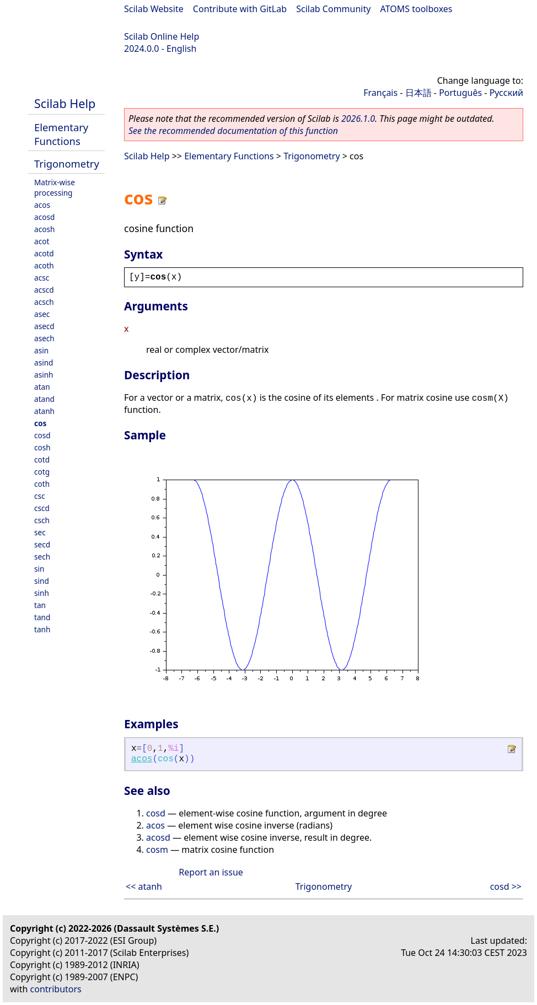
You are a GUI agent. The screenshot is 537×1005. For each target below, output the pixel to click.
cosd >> (506, 886)
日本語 (418, 93)
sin (39, 568)
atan (42, 386)
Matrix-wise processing (54, 187)
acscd (44, 289)
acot (41, 241)
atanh (44, 411)
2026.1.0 (358, 118)
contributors (56, 989)
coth (42, 484)
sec (40, 532)
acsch (44, 302)
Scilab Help (64, 103)
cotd (42, 459)
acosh (44, 229)
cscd (42, 508)
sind (41, 581)
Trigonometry (66, 163)
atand (44, 399)
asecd (44, 326)
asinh (43, 374)
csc (39, 496)
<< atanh (144, 886)
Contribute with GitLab (240, 9)
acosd (44, 217)
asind (43, 362)
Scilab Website (154, 9)
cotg (42, 471)
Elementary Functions (61, 134)
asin (41, 350)
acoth (44, 265)
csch (42, 520)
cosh (42, 447)
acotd (44, 253)
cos (40, 423)
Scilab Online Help (161, 36)
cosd (42, 435)
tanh (42, 629)
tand (42, 617)
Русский (506, 93)
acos (42, 205)
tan (40, 605)
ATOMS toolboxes (416, 9)
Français (380, 93)
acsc (41, 277)
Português (460, 93)
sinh (41, 593)
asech (44, 338)
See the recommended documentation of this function (233, 131)
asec (42, 314)
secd (42, 544)
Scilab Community (333, 9)
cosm (157, 849)
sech (42, 556)
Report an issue (211, 872)
